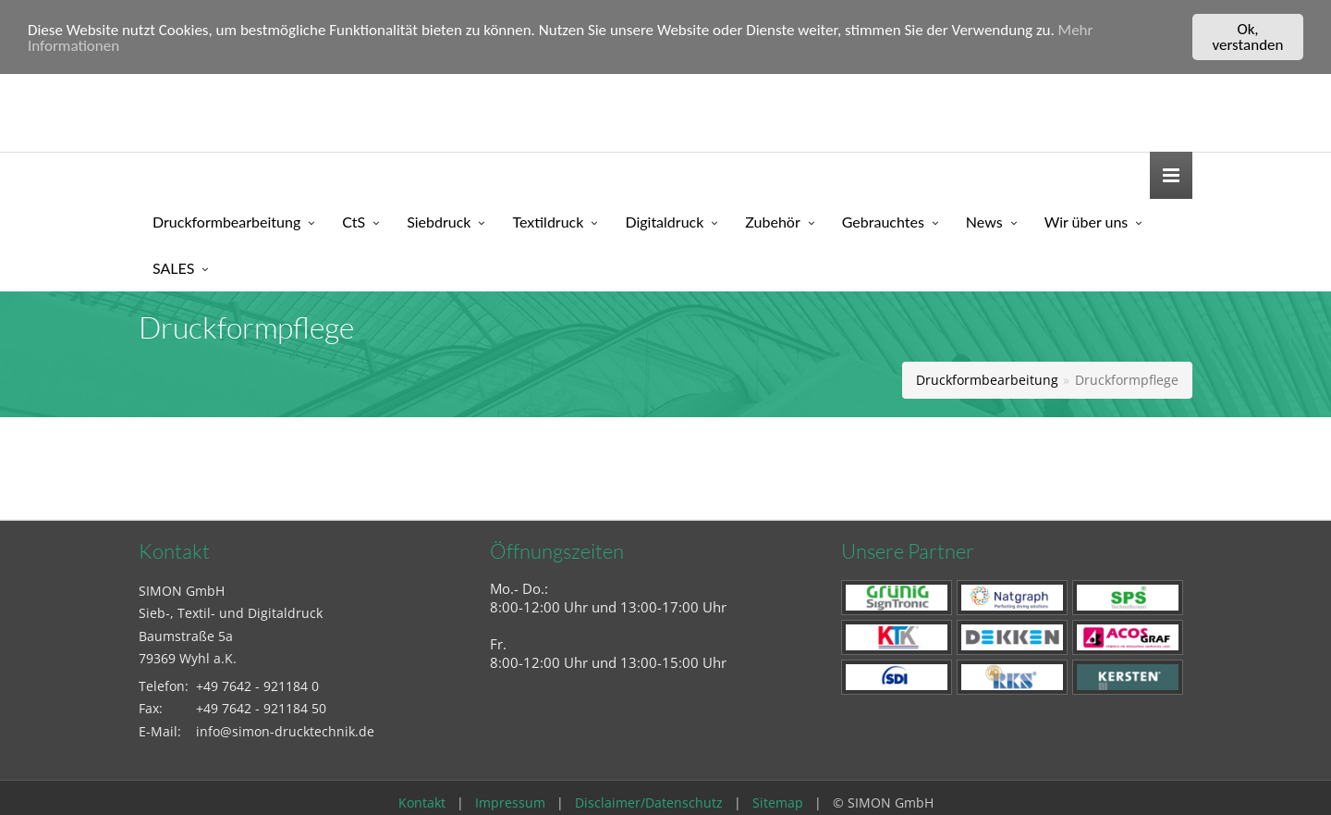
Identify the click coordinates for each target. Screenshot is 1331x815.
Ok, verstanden (1248, 37)
